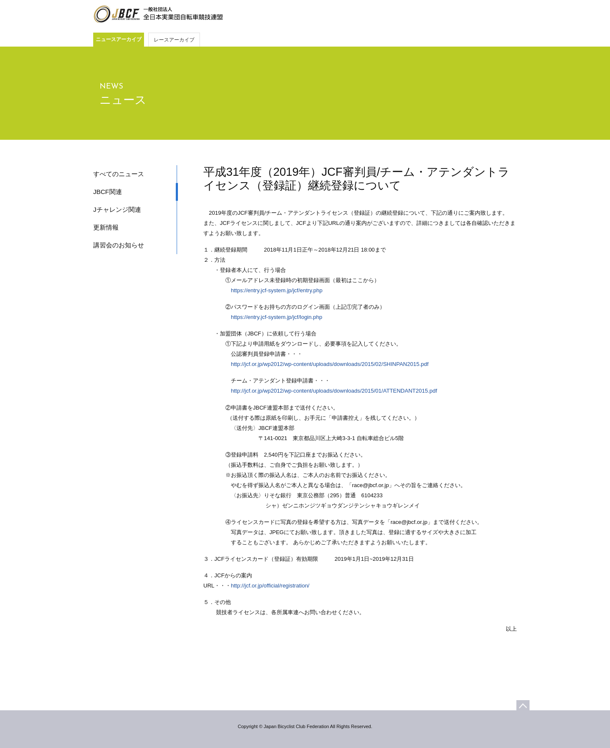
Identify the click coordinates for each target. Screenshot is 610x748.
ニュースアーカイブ (118, 39)
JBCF (158, 14)
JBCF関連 (107, 191)
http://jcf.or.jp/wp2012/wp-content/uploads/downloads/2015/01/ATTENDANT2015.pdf (334, 391)
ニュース (123, 100)
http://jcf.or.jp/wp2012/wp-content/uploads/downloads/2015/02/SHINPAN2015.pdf (330, 364)
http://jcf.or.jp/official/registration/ (270, 585)
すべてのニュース (118, 173)
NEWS (111, 87)
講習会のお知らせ (118, 245)
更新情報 (106, 227)
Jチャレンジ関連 (117, 209)
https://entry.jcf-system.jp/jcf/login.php (276, 317)
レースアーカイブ (174, 40)
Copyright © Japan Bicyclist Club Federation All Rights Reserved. (305, 726)
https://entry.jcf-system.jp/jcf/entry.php (276, 290)
